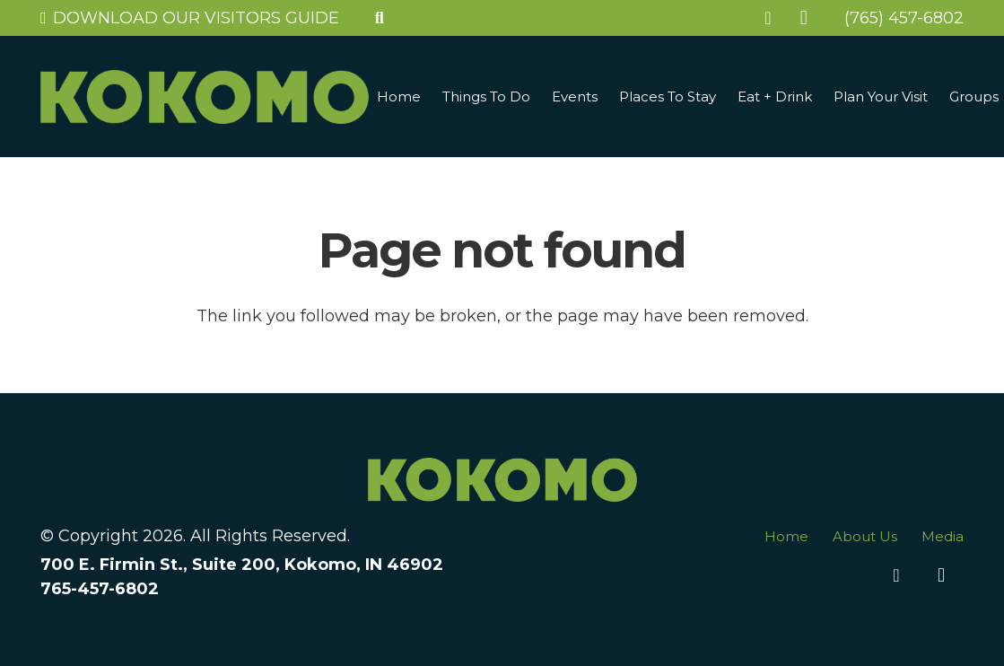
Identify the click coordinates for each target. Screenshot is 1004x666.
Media (942, 536)
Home (786, 536)
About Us (865, 536)
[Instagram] (804, 18)
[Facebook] (768, 18)
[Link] (204, 97)
